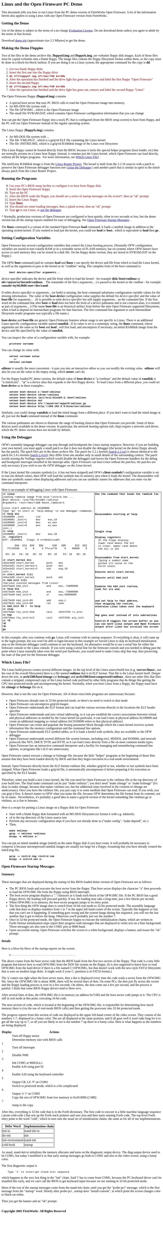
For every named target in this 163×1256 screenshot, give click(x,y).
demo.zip (21, 40)
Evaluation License (81, 30)
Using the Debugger (79, 167)
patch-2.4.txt (39, 461)
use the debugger (50, 210)
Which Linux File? (87, 157)
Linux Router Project (68, 164)
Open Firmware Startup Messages (108, 220)
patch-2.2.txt (118, 458)
